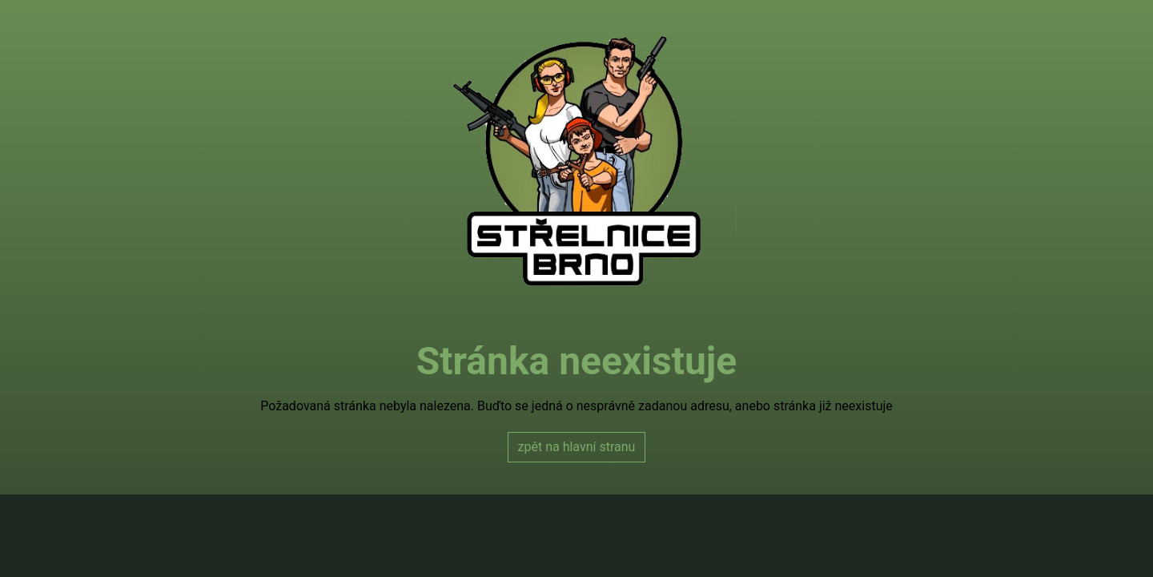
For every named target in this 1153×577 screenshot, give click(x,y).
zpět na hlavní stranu (577, 446)
